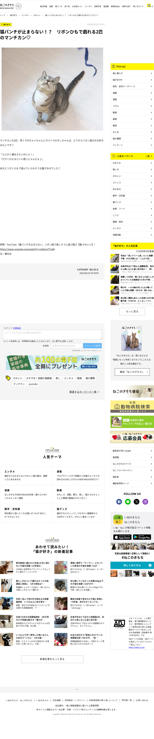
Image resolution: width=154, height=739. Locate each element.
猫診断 (116, 476)
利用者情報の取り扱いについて (103, 700)
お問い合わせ (142, 700)
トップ (2, 15)
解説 (115, 125)
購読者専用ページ (121, 483)
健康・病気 (118, 221)
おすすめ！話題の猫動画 (39, 378)
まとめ (116, 131)
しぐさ (116, 215)
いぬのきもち (42, 700)
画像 (115, 118)
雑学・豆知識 (119, 195)
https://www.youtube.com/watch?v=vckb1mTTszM (27, 249)
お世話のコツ (77, 6)
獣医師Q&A (115, 6)
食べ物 (67, 6)
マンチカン (19, 384)
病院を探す (126, 6)
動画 (79, 378)
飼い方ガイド (138, 6)
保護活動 (117, 234)
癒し (58, 378)
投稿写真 (97, 6)
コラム (116, 105)
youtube (33, 384)
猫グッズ (117, 202)
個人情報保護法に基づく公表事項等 (82, 705)
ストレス (117, 182)
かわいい (36, 15)
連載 (51, 6)
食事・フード (119, 208)
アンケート (118, 145)
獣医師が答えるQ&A (122, 450)
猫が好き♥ (117, 79)
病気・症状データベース (124, 86)
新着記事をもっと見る (52, 659)
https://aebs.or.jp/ (137, 647)
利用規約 (69, 700)
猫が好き (13, 15)
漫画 (115, 99)
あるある (117, 189)
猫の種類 (90, 378)
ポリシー (81, 700)
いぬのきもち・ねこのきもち (19, 700)
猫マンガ (58, 6)
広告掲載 (57, 700)
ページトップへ (77, 689)
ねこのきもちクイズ (122, 463)
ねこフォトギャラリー (123, 470)
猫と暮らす (118, 73)
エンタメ (88, 6)
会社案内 (59, 705)
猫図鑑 (106, 6)
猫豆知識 (43, 6)
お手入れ (117, 162)
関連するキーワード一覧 (83, 391)
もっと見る (132, 311)
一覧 (148, 155)
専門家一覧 (127, 700)
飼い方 (116, 169)
